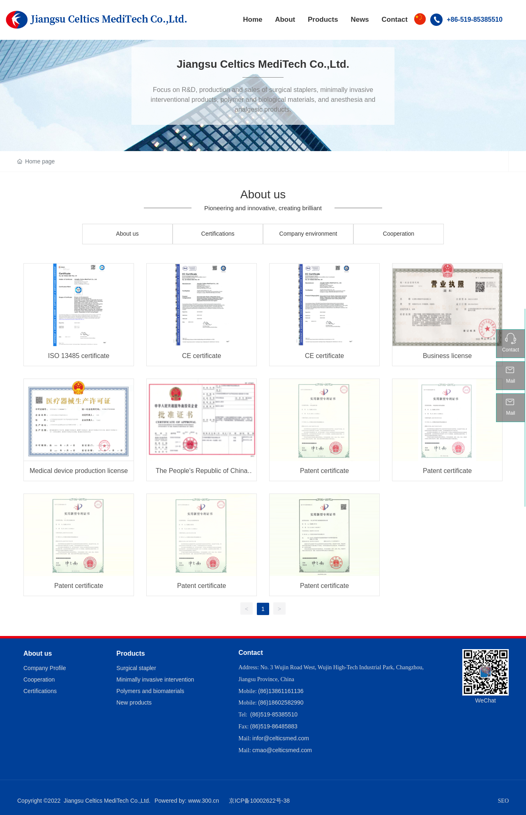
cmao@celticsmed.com (282, 750)
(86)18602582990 (281, 702)
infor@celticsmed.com (280, 738)
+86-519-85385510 (475, 19)
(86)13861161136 (281, 691)
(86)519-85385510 (274, 714)
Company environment (308, 233)
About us (127, 233)
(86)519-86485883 (274, 726)
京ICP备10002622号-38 (259, 800)
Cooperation (398, 233)
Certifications (218, 233)
